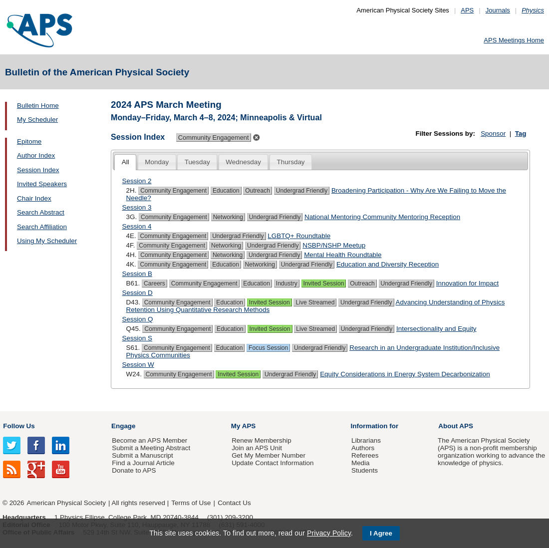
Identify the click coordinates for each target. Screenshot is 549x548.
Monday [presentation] (157, 162)
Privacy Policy (329, 533)
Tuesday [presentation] (197, 162)
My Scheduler (37, 119)
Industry (286, 283)
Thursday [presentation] (291, 162)
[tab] (125, 162)
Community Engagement (173, 190)
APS (467, 10)
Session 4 (137, 226)
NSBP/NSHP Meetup (333, 245)
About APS (455, 426)
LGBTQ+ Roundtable (299, 236)
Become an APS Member (149, 440)
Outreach (257, 190)
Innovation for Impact (467, 283)
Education (226, 190)
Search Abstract (40, 212)
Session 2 (137, 181)
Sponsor (493, 133)
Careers (154, 283)
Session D (137, 292)
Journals (498, 10)
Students (364, 470)
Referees (365, 455)
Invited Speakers (42, 184)
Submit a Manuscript (142, 455)
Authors (362, 448)
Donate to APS (134, 470)
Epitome (29, 141)
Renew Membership (261, 440)
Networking (228, 217)
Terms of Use (191, 503)
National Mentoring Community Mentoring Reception (382, 217)
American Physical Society (66, 503)
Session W (138, 364)
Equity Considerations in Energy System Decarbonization (405, 374)
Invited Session (323, 283)
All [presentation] (125, 162)
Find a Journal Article (143, 463)
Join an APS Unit (257, 448)
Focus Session (268, 347)
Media (360, 463)
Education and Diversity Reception (387, 264)
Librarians (366, 440)
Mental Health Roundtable (342, 255)
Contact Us (234, 503)
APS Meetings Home (514, 40)
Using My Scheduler (47, 241)
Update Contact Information (272, 463)
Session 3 (137, 207)
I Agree (381, 533)
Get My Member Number (268, 455)
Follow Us (18, 426)
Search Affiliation (42, 227)
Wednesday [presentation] (243, 162)
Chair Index (34, 198)
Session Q (137, 319)
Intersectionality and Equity (436, 328)
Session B (137, 273)
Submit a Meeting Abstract (151, 448)
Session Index (38, 170)
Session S (137, 338)
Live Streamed (314, 302)
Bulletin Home (38, 105)
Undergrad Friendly (301, 190)
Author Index (36, 155)
